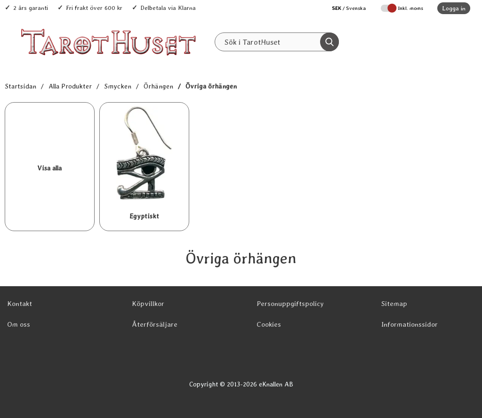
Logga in (454, 8)
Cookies (269, 324)
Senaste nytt (250, 61)
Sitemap (394, 303)
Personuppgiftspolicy (290, 303)
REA (295, 61)
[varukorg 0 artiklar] (448, 41)
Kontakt (19, 303)
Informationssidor (409, 324)
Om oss (18, 324)
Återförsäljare (154, 324)
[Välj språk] (344, 8)
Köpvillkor (148, 303)
